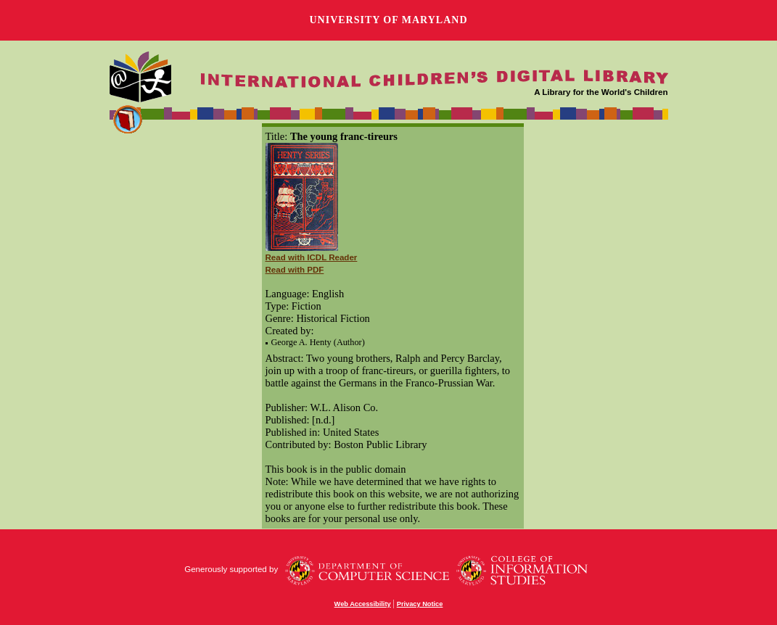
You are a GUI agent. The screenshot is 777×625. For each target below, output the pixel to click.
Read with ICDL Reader (312, 257)
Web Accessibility (362, 604)
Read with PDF (295, 269)
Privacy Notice (420, 604)
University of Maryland (388, 20)
